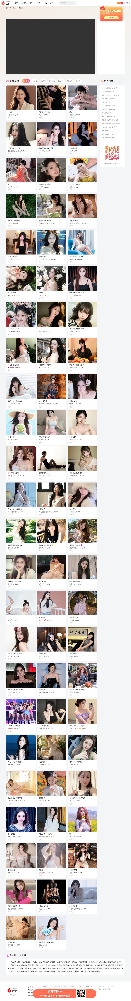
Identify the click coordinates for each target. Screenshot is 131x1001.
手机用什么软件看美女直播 (110, 120)
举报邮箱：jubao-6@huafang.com (88, 992)
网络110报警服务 (47, 992)
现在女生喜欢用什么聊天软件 (111, 95)
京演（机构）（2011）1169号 (106, 986)
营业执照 (45, 986)
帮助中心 (30, 995)
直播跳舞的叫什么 (107, 113)
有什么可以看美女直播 (109, 98)
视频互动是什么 (106, 102)
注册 (127, 3)
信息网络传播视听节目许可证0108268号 (53, 989)
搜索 (76, 3)
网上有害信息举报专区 (104, 989)
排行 (31, 3)
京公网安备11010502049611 (86, 989)
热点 (11, 8)
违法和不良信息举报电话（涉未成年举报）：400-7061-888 (58, 994)
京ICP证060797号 (55, 986)
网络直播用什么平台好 (109, 91)
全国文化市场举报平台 (69, 992)
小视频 (24, 3)
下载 (45, 3)
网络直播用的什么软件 (109, 134)
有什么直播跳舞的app (108, 116)
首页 (16, 3)
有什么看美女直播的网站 (109, 127)
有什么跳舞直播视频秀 (109, 138)
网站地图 (30, 992)
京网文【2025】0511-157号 (86, 986)
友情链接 (30, 990)
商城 (38, 3)
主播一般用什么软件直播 (109, 88)
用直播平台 (105, 130)
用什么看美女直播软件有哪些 (111, 123)
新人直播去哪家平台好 (109, 106)
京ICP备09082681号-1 (69, 986)
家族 (51, 3)
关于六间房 (31, 987)
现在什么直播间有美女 (109, 109)
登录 (120, 3)
